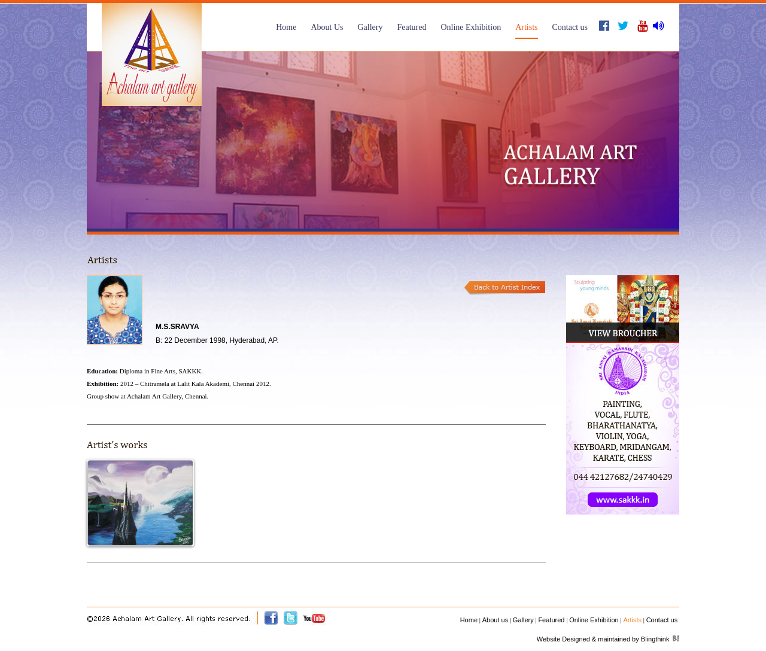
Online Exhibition (470, 27)
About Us (327, 27)
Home (286, 27)
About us (495, 619)
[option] (383, 140)
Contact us (570, 27)
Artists (526, 27)
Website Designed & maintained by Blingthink (603, 639)
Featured (411, 27)
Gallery (369, 27)
